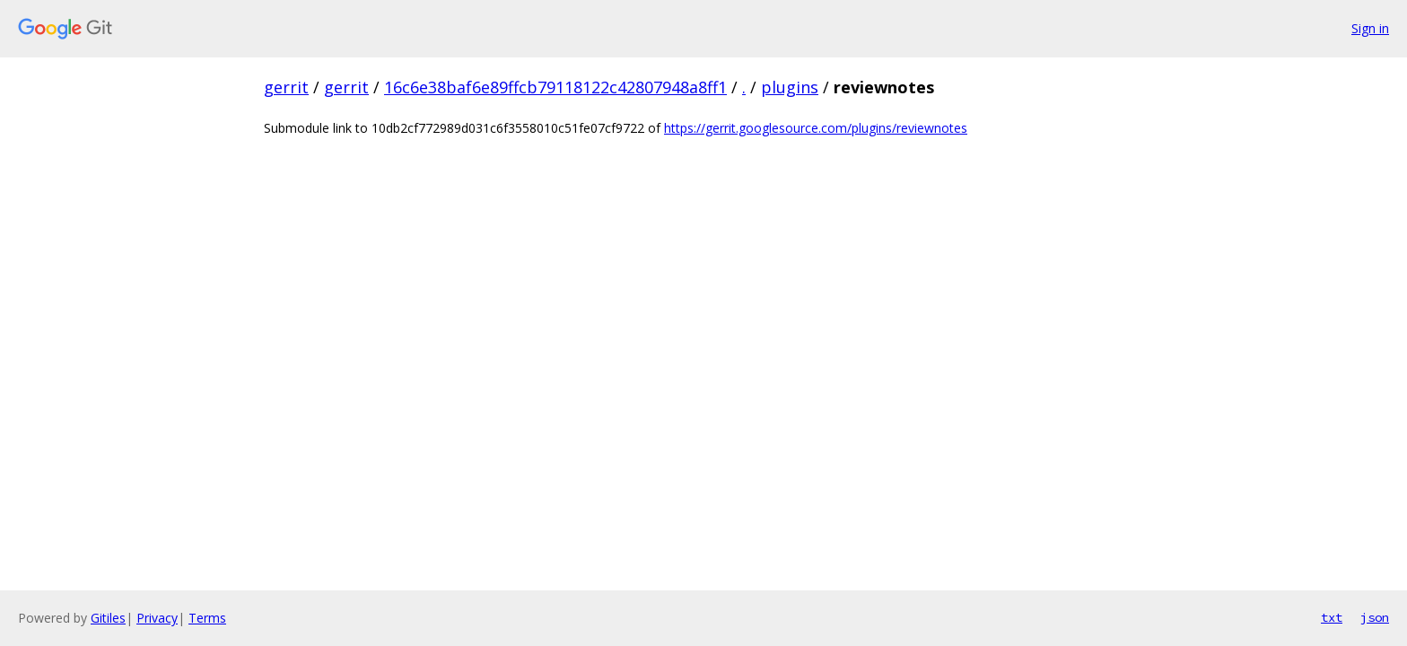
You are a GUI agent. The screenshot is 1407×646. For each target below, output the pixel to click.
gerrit (286, 87)
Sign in (1370, 28)
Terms (207, 617)
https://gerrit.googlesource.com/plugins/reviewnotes (815, 127)
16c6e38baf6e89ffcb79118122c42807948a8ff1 (555, 87)
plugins (789, 87)
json (1374, 617)
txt (1331, 617)
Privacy (157, 617)
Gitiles (108, 617)
